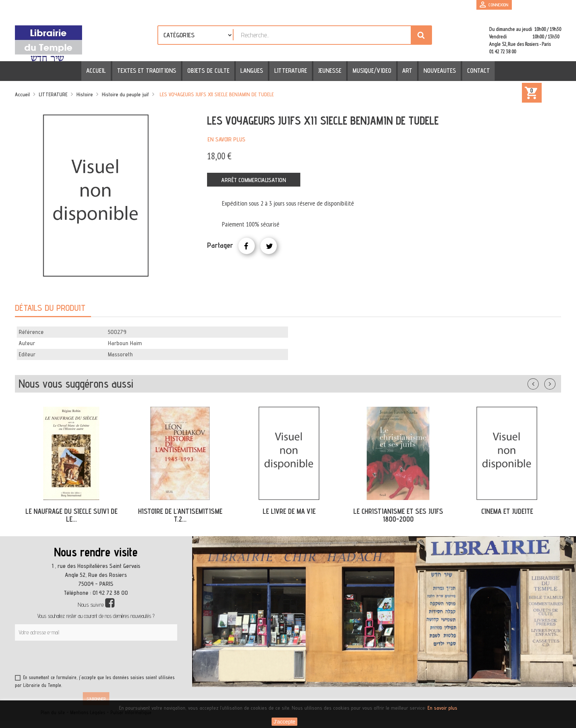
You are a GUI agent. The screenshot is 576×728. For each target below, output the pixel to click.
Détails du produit (50, 307)
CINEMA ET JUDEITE (507, 511)
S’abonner (96, 699)
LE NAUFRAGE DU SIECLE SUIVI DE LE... (71, 515)
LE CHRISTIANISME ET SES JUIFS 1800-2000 (398, 515)
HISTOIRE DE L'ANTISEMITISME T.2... (180, 515)
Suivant (554, 382)
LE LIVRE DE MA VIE (289, 511)
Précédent (540, 382)
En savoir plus (226, 139)
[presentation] (86, 659)
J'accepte (284, 722)
